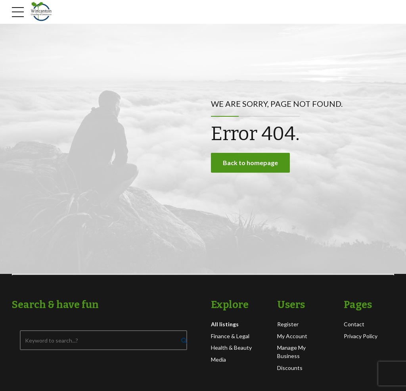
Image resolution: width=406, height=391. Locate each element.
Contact (354, 324)
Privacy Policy (360, 336)
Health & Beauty (231, 347)
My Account (292, 336)
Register (288, 324)
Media (218, 359)
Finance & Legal (230, 336)
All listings (225, 324)
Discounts (290, 367)
